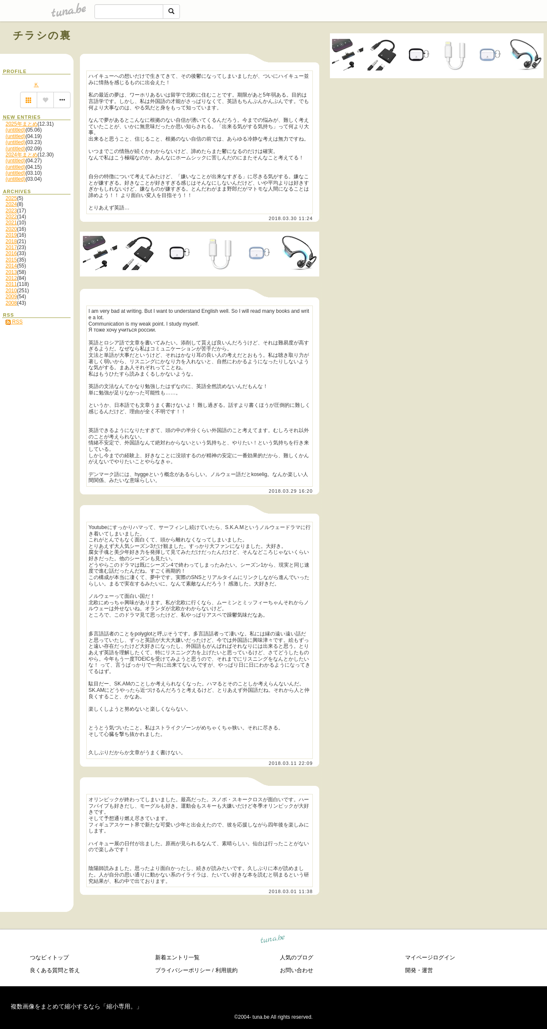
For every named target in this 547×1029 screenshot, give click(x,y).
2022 (11, 217)
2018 (11, 241)
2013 (11, 272)
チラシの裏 (42, 35)
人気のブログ (296, 957)
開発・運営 (419, 970)
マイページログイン (430, 957)
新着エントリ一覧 (177, 957)
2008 (11, 303)
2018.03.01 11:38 (291, 891)
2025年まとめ (22, 124)
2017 (11, 247)
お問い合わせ (296, 970)
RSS (14, 322)
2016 (11, 253)
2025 (11, 198)
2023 (11, 211)
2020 (11, 229)
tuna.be (273, 940)
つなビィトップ (49, 957)
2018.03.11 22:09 (291, 763)
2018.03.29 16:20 (291, 491)
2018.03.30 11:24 (291, 218)
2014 (11, 266)
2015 (11, 260)
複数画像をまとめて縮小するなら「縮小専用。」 (76, 1006)
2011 (11, 284)
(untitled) (16, 130)
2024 (11, 204)
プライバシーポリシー (183, 970)
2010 (11, 291)
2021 (11, 223)
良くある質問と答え (55, 970)
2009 (11, 297)
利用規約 (226, 970)
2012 (11, 278)
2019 (11, 235)
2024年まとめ (22, 155)
